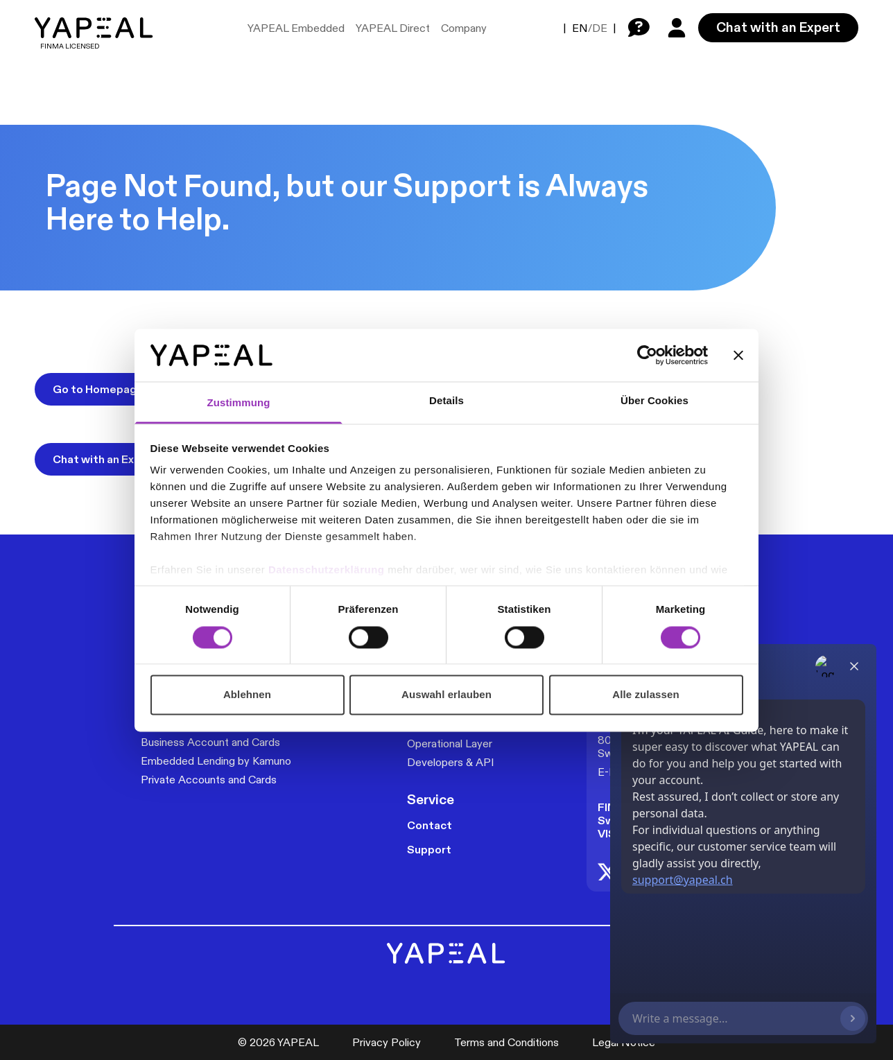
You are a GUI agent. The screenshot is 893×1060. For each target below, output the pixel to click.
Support (429, 849)
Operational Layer (449, 743)
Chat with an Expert (778, 27)
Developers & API (450, 762)
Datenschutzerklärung (328, 570)
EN (580, 28)
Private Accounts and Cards (209, 779)
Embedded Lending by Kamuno (216, 760)
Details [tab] (446, 401)
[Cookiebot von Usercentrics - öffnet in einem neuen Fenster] (647, 355)
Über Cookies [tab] (654, 401)
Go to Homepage (98, 389)
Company (464, 28)
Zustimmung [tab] (238, 403)
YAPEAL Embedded (296, 28)
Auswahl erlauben (446, 695)
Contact (429, 825)
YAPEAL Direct (393, 28)
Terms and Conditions (506, 1042)
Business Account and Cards (210, 742)
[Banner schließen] (738, 355)
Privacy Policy (386, 1042)
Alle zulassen (645, 695)
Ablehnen (247, 695)
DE (599, 28)
